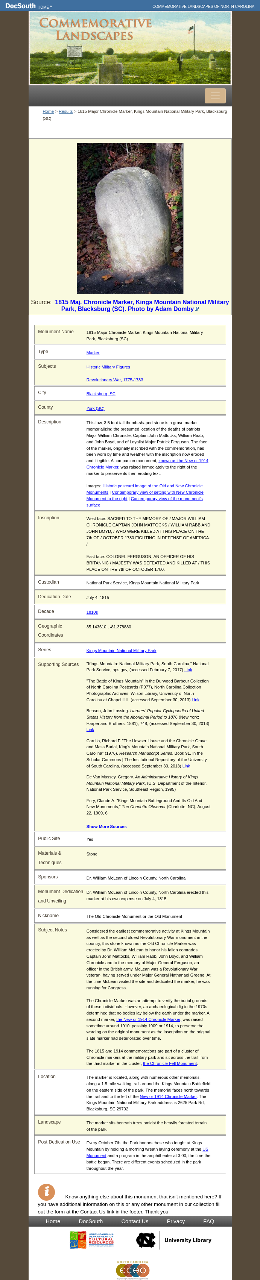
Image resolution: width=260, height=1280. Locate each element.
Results (66, 111)
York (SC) (96, 408)
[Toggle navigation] (215, 95)
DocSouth (91, 1221)
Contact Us (134, 1221)
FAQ (208, 1221)
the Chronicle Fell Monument (170, 1063)
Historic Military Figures (108, 367)
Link (188, 669)
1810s (92, 612)
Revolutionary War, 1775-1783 (115, 380)
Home (43, 7)
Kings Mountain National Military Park (122, 650)
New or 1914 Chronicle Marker (168, 1096)
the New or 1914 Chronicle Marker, (148, 1019)
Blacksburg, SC (101, 393)
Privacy (176, 1221)
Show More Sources (107, 826)
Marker (93, 352)
